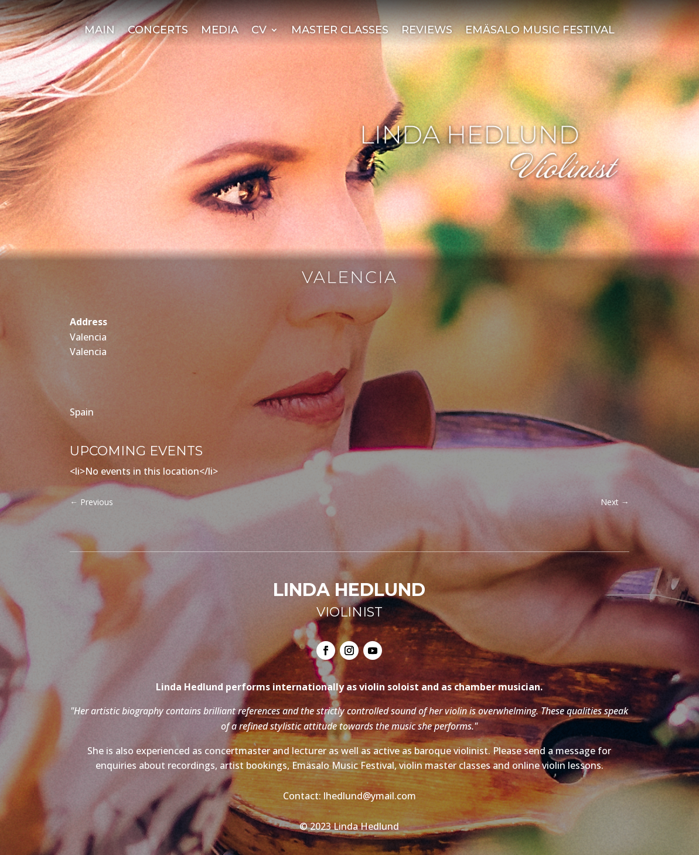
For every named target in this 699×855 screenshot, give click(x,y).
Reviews (426, 31)
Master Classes (339, 31)
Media (219, 31)
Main (99, 31)
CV (259, 31)
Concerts (158, 31)
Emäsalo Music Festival (540, 31)
